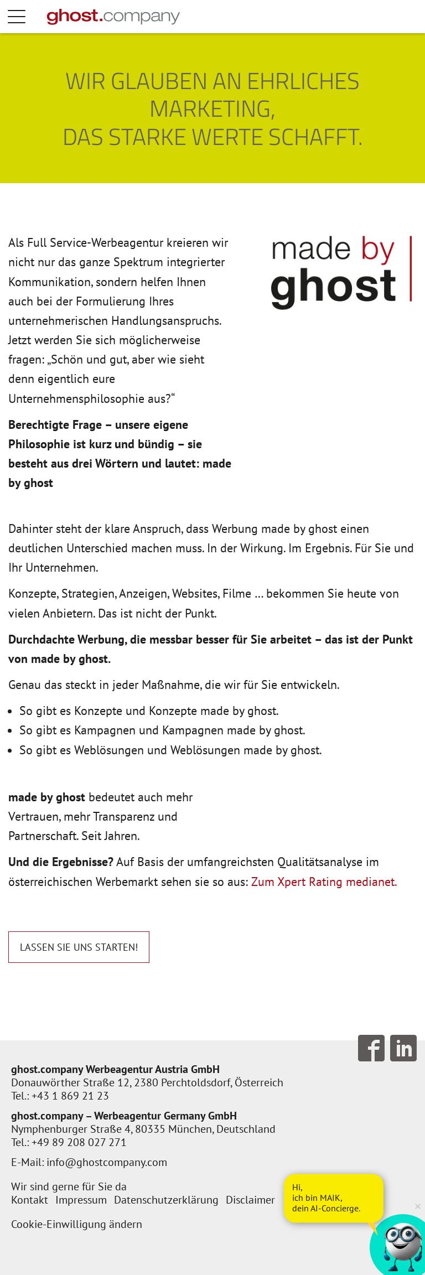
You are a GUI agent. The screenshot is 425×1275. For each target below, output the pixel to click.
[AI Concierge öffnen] (333, 1198)
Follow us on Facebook (371, 1048)
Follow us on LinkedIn (403, 1048)
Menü (27, 16)
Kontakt (29, 1200)
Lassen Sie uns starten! (79, 947)
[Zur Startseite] (113, 16)
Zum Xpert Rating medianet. (324, 881)
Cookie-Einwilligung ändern (76, 1224)
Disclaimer (250, 1200)
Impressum (81, 1200)
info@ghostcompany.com (106, 1162)
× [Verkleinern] (418, 1205)
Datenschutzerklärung (166, 1200)
